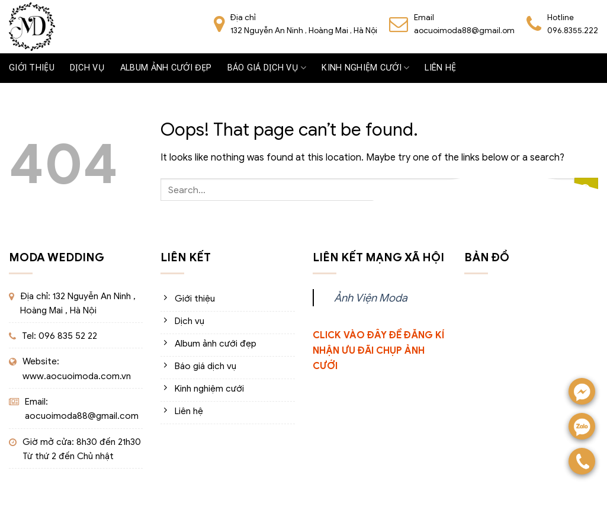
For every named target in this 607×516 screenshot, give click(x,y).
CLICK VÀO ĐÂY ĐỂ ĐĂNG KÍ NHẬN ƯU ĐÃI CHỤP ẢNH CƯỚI (378, 350)
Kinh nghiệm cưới (365, 67)
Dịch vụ (87, 68)
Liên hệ (440, 68)
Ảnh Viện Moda (370, 298)
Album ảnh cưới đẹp (166, 68)
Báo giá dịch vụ (267, 67)
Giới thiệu (31, 68)
